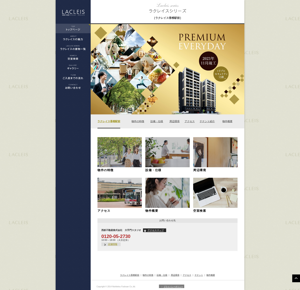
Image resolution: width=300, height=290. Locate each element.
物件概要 (227, 121)
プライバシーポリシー (173, 287)
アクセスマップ (155, 230)
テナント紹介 (207, 121)
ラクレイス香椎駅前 (108, 121)
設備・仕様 (156, 121)
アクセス (190, 121)
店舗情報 (112, 244)
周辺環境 (174, 121)
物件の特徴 (138, 121)
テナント (199, 275)
